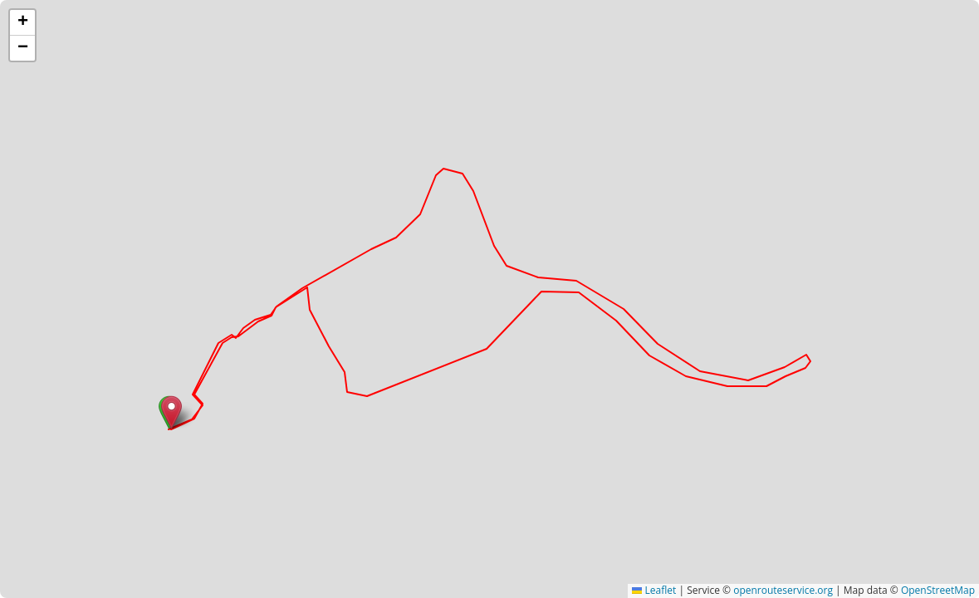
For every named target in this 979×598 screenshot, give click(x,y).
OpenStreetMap (938, 590)
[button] (171, 412)
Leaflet (654, 590)
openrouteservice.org (783, 590)
